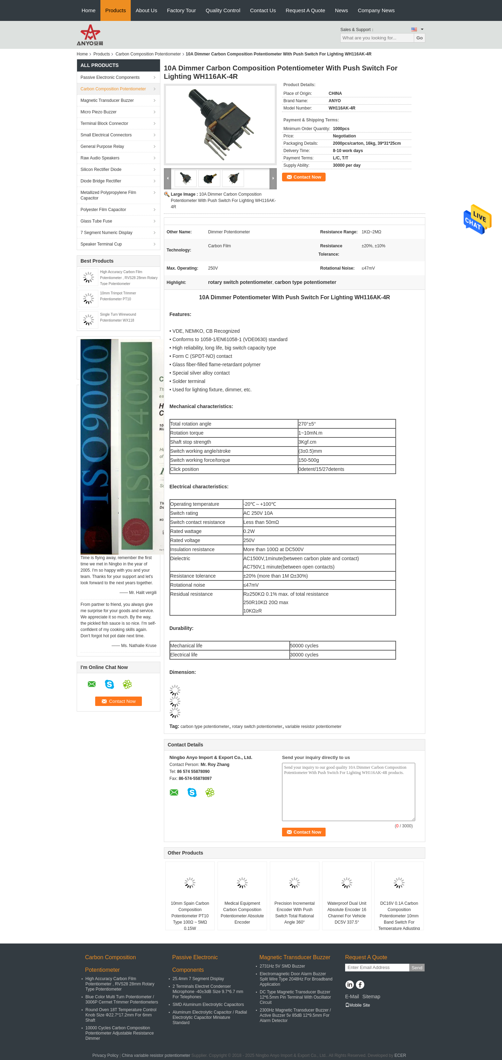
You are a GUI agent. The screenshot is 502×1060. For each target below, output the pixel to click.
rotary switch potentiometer (257, 726)
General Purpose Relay (102, 146)
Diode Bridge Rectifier (101, 181)
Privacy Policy (105, 1055)
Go (419, 37)
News (341, 10)
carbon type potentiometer (205, 726)
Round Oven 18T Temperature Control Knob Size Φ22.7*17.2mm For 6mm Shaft (121, 1015)
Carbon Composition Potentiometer (148, 54)
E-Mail (352, 996)
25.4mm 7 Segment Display (198, 978)
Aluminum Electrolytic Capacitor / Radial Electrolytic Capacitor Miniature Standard (210, 1017)
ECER (400, 1055)
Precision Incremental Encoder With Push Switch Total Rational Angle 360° (294, 913)
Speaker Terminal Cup (101, 244)
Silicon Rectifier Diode (101, 169)
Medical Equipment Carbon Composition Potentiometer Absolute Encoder (242, 913)
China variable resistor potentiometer (156, 1055)
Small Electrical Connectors (106, 135)
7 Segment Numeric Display (106, 232)
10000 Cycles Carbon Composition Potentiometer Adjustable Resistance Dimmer (119, 1033)
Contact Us (263, 10)
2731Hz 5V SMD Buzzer (282, 966)
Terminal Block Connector (104, 123)
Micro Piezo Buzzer (98, 112)
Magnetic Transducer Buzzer (107, 100)
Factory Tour (181, 10)
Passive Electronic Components (110, 77)
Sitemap (371, 996)
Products (115, 10)
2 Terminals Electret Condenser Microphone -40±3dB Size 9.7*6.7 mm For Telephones (208, 991)
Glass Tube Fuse (96, 221)
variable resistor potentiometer (313, 726)
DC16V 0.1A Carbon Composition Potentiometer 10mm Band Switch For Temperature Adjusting (399, 916)
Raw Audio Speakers (100, 158)
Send (416, 967)
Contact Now (307, 177)
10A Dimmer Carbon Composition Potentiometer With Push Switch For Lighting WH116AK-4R (223, 200)
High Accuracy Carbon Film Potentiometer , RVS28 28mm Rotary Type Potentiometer (129, 278)
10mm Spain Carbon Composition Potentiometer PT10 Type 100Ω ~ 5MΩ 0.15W (190, 916)
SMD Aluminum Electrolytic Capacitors (208, 1004)
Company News (376, 10)
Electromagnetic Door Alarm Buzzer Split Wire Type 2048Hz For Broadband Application (296, 979)
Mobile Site (357, 1005)
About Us (146, 10)
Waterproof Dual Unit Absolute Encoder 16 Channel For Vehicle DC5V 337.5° (346, 913)
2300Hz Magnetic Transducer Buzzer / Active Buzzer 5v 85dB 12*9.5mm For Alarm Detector (295, 1015)
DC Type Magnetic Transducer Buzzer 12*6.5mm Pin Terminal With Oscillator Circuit (295, 997)
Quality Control (223, 10)
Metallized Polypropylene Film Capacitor (108, 195)
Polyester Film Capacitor (103, 209)
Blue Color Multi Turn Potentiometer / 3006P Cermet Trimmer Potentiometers (121, 999)
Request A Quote (305, 10)
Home (89, 10)
